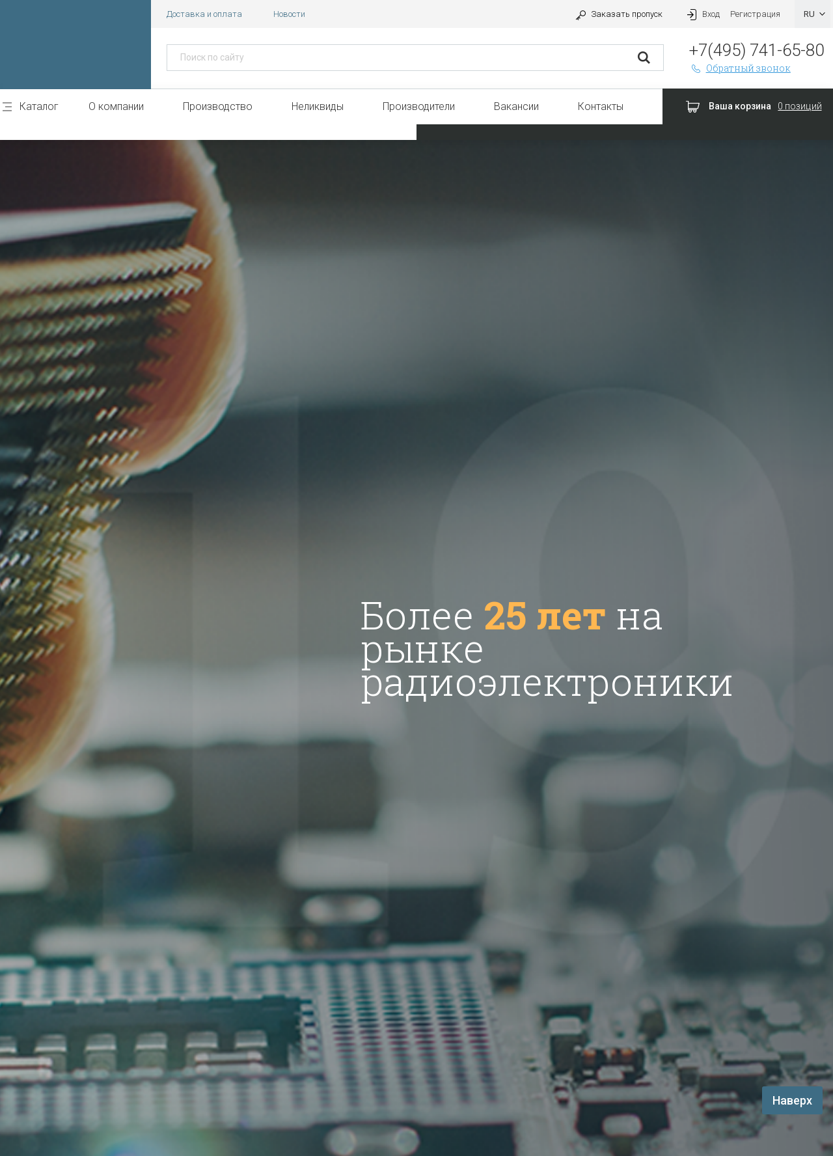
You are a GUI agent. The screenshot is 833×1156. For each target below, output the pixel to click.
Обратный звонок (740, 68)
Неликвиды (318, 106)
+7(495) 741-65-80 (756, 50)
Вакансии (516, 106)
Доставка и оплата (204, 14)
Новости (289, 14)
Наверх (792, 1100)
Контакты (600, 106)
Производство (218, 106)
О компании (116, 106)
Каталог (39, 106)
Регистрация (755, 14)
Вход (701, 14)
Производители (419, 106)
